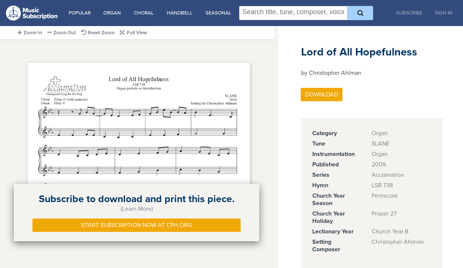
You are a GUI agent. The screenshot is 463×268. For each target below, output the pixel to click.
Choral (144, 13)
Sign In (444, 13)
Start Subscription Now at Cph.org (136, 225)
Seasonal (218, 13)
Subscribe (409, 13)
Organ (112, 13)
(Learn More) (137, 209)
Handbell (180, 13)
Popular (80, 13)
